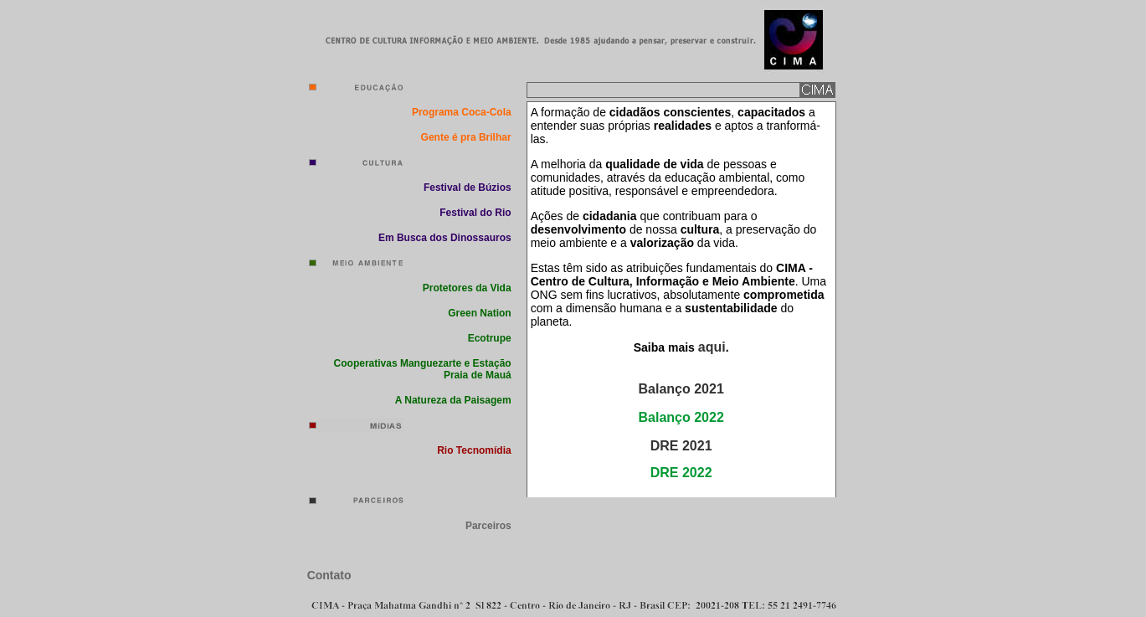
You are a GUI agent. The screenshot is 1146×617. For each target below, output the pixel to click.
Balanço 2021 (681, 389)
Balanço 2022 (681, 417)
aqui (712, 347)
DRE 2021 (681, 446)
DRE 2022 (681, 472)
